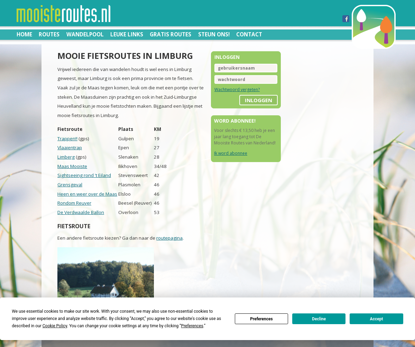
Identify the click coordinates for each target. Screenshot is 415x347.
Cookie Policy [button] (55, 325)
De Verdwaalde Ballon (80, 212)
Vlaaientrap (69, 147)
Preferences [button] (192, 325)
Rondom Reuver (74, 203)
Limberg (66, 157)
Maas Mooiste (72, 166)
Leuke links (126, 34)
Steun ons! (214, 34)
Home (24, 34)
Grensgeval (69, 184)
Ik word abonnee (230, 153)
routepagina (169, 238)
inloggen (258, 100)
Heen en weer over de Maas (87, 194)
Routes (49, 34)
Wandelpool (85, 34)
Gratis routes (170, 34)
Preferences (261, 319)
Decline (319, 319)
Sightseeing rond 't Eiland (84, 175)
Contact (249, 34)
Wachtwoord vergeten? (237, 89)
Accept (376, 319)
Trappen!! (67, 138)
